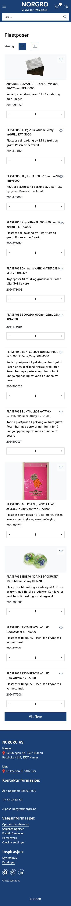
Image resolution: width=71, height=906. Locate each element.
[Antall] (35, 114)
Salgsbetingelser (13, 829)
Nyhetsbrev (9, 858)
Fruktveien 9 (12, 771)
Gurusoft (35, 899)
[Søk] (31, 17)
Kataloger (8, 862)
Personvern (9, 838)
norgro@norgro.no (24, 809)
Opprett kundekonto (15, 824)
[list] (22, 46)
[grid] (35, 46)
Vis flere (35, 716)
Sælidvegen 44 (13, 753)
